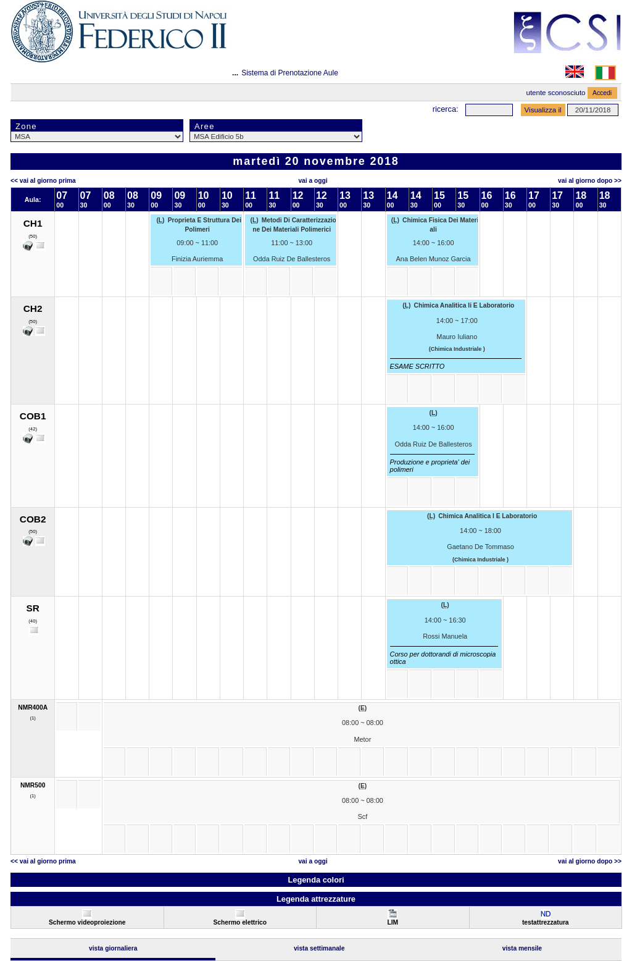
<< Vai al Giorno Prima (43, 180)
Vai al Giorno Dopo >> (590, 180)
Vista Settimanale (319, 948)
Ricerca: (446, 109)
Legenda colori (316, 879)
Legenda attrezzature (316, 899)
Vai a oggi (312, 180)
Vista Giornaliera (113, 948)
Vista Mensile (522, 948)
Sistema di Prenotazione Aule (289, 73)
